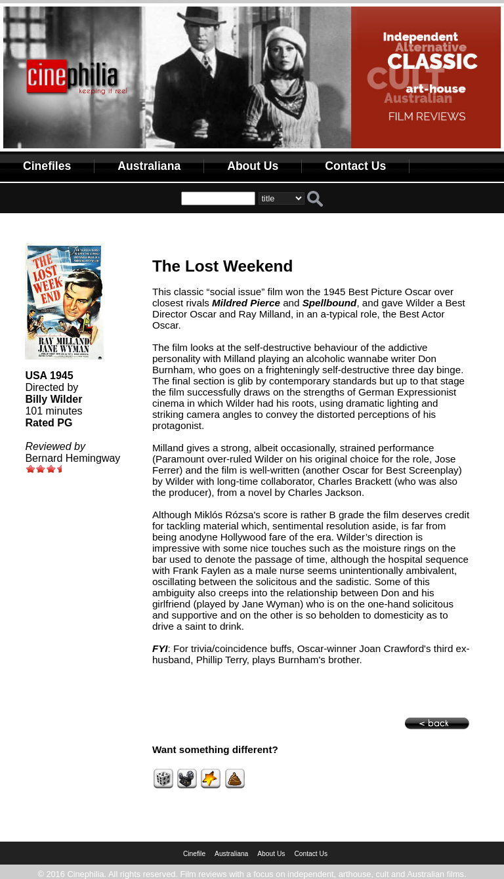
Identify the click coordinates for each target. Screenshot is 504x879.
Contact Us (355, 166)
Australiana (148, 166)
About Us (252, 166)
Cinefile (194, 853)
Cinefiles (47, 166)
